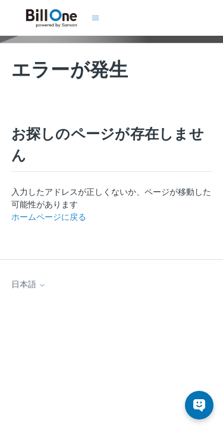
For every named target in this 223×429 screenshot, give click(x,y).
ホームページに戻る (48, 217)
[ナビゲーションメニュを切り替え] (95, 18)
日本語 (28, 284)
